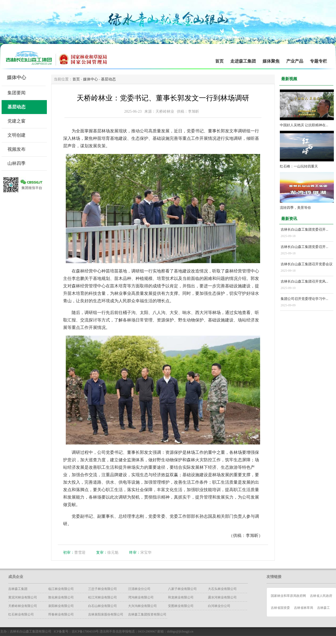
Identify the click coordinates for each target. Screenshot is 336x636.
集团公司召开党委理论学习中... (304, 299)
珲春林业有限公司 (61, 614)
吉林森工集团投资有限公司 (147, 614)
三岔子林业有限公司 (102, 589)
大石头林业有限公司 (222, 589)
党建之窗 (16, 121)
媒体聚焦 (271, 61)
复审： (101, 553)
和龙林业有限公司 (181, 597)
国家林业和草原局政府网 (288, 596)
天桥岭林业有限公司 (22, 606)
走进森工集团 (243, 61)
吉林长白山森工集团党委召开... (304, 229)
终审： (134, 553)
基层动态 (16, 106)
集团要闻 (16, 92)
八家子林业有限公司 (182, 589)
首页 (219, 61)
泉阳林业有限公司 (61, 606)
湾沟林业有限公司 (141, 597)
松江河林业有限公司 (102, 597)
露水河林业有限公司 (222, 597)
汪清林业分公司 (139, 589)
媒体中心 (90, 79)
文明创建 (16, 135)
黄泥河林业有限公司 (22, 597)
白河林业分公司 (219, 606)
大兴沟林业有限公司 (142, 606)
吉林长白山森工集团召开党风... (304, 281)
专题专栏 (318, 61)
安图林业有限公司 (181, 606)
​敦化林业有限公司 (61, 597)
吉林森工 (323, 608)
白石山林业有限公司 (102, 606)
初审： (68, 553)
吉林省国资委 (280, 608)
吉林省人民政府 (321, 596)
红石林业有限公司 (21, 614)
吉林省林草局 (303, 608)
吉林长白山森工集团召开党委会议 (307, 264)
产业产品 (294, 61)
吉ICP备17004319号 (85, 631)
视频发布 (16, 149)
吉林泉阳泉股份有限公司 (105, 614)
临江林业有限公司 (61, 589)
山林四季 (16, 163)
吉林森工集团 (17, 589)
